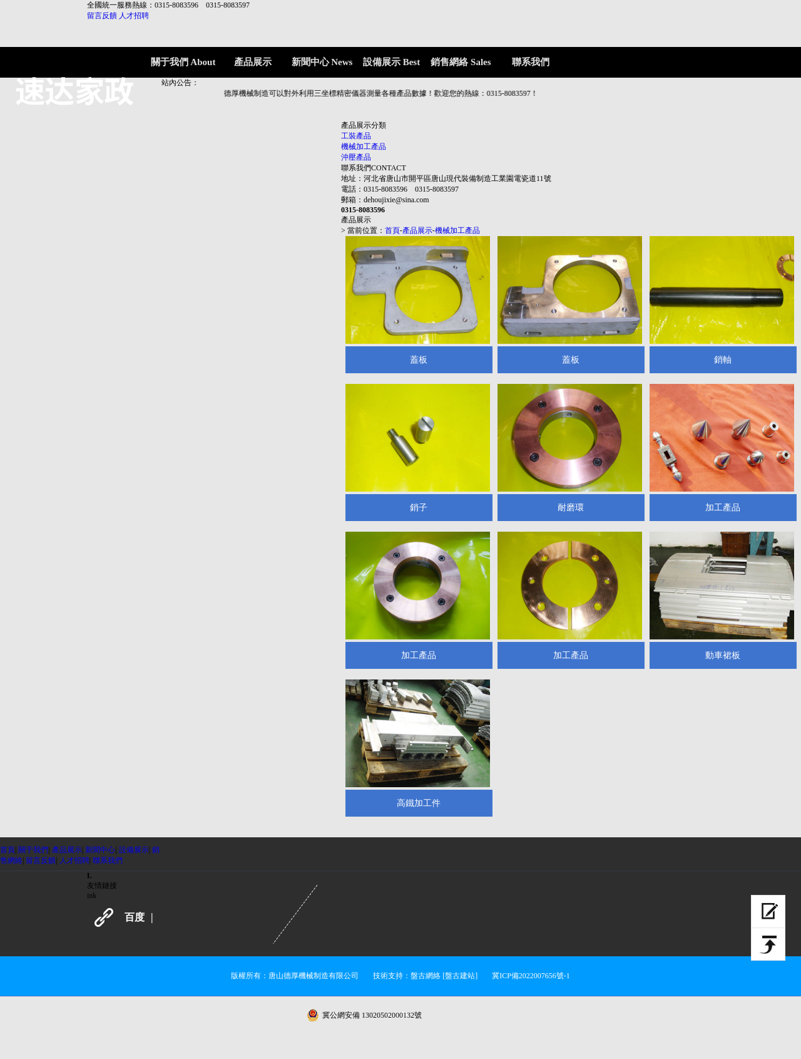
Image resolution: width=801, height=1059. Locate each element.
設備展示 (134, 849)
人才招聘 (134, 15)
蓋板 (418, 359)
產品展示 (417, 230)
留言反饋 (102, 15)
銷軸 (723, 359)
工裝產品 (356, 136)
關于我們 (33, 849)
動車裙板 (722, 655)
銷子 (418, 507)
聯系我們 (108, 860)
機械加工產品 (363, 146)
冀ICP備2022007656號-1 (531, 975)
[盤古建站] (459, 975)
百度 (135, 917)
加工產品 (722, 507)
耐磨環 (571, 507)
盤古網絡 (426, 975)
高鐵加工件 (419, 803)
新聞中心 (100, 849)
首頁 (392, 230)
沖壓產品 (356, 157)
